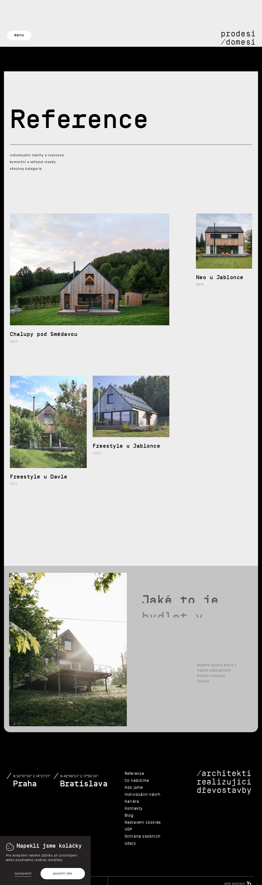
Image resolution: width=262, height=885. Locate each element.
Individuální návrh (143, 794)
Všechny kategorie (26, 169)
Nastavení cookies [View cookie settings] (143, 822)
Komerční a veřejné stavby (33, 162)
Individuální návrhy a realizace (37, 155)
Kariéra (132, 801)
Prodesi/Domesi (238, 38)
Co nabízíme (137, 780)
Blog (129, 815)
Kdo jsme (134, 787)
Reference (134, 773)
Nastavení (23, 873)
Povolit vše (62, 873)
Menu (19, 35)
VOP (128, 829)
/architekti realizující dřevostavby (224, 782)
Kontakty (134, 808)
